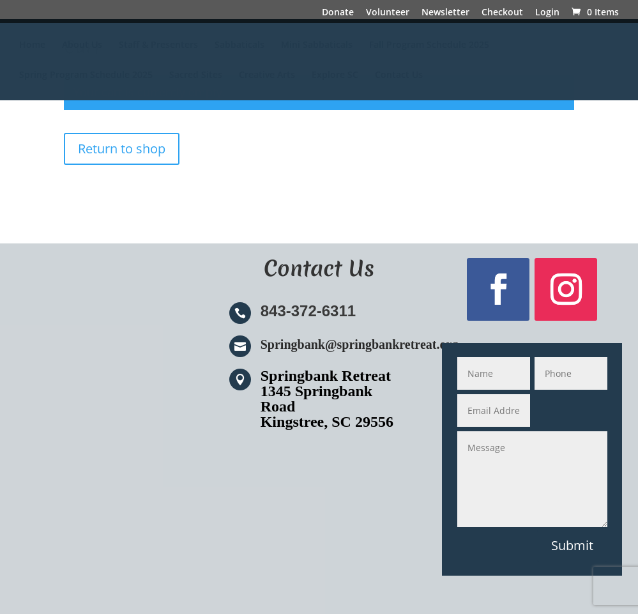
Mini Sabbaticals (317, 45)
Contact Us (399, 75)
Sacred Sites (195, 75)
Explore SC (335, 75)
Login (547, 13)
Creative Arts (267, 75)
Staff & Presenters (158, 45)
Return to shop (121, 148)
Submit (572, 545)
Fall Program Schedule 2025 (429, 45)
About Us (82, 45)
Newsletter (445, 13)
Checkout (502, 13)
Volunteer (387, 13)
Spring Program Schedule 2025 (86, 75)
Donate (338, 13)
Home (32, 45)
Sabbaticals (239, 45)
